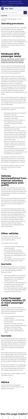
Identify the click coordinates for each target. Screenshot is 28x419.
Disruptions (16, 5)
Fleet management (12, 19)
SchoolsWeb (4, 19)
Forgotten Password (12, 1)
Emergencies (4, 3)
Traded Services (5, 5)
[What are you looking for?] (14, 12)
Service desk (11, 3)
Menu (6, 8)
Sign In (11, 8)
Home (2, 1)
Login (11, 5)
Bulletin (20, 1)
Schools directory (19, 3)
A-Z (6, 1)
